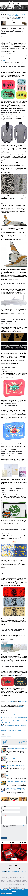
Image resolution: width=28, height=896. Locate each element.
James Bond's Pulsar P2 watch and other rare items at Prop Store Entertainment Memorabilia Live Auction (15, 790)
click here (5, 60)
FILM (8, 14)
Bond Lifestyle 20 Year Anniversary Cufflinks (14, 842)
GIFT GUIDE (16, 15)
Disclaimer (8, 871)
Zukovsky (9, 623)
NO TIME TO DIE (23, 14)
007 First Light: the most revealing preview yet (10, 714)
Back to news (3, 38)
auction (8, 736)
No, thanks (9, 893)
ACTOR (11, 14)
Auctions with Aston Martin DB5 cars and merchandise (22, 742)
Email (2, 810)
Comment (3, 815)
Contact (18, 873)
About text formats (23, 825)
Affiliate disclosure (15, 871)
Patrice (13, 675)
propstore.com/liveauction (10, 55)
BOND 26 (11, 15)
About (3, 871)
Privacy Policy (23, 871)
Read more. (18, 18)
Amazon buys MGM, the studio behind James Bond (5, 742)
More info (14, 891)
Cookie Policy (12, 873)
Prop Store (3, 736)
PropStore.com (11, 701)
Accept (3, 893)
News (2, 12)
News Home (14, 741)
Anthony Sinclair (22, 162)
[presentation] (10, 833)
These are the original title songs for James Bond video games (14, 717)
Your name (3, 806)
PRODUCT (16, 14)
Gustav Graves (17, 638)
